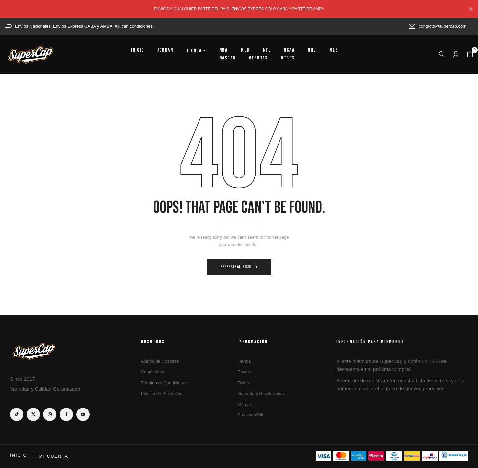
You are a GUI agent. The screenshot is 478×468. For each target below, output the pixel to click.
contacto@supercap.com (442, 26)
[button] (470, 54)
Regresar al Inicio (235, 267)
